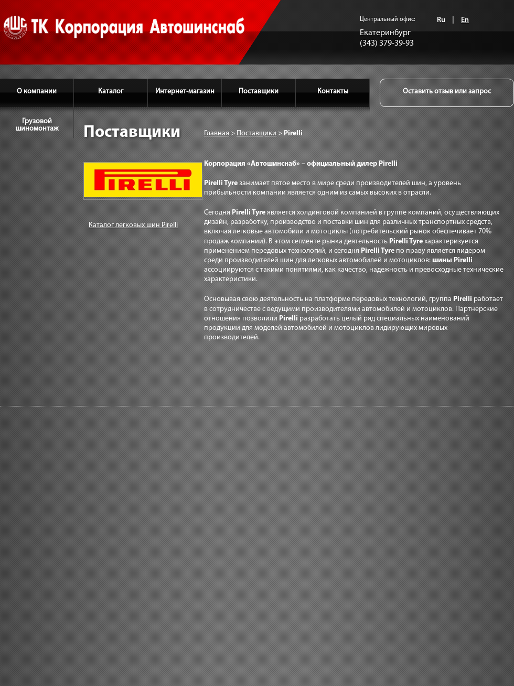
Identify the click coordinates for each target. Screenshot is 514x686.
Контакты (332, 91)
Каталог (110, 91)
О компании (37, 91)
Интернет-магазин (185, 91)
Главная (216, 133)
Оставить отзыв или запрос (447, 91)
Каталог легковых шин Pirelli (133, 225)
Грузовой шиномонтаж (37, 125)
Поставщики (259, 91)
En (465, 20)
